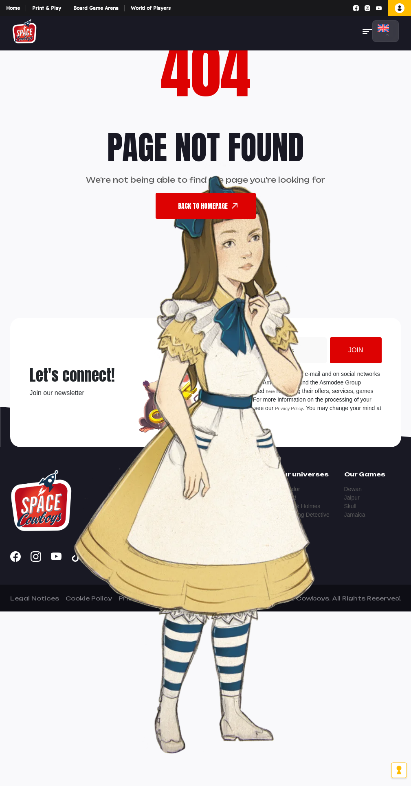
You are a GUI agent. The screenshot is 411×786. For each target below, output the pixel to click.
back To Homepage (207, 206)
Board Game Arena (96, 8)
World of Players (151, 8)
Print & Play (46, 8)
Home (13, 8)
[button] (367, 31)
